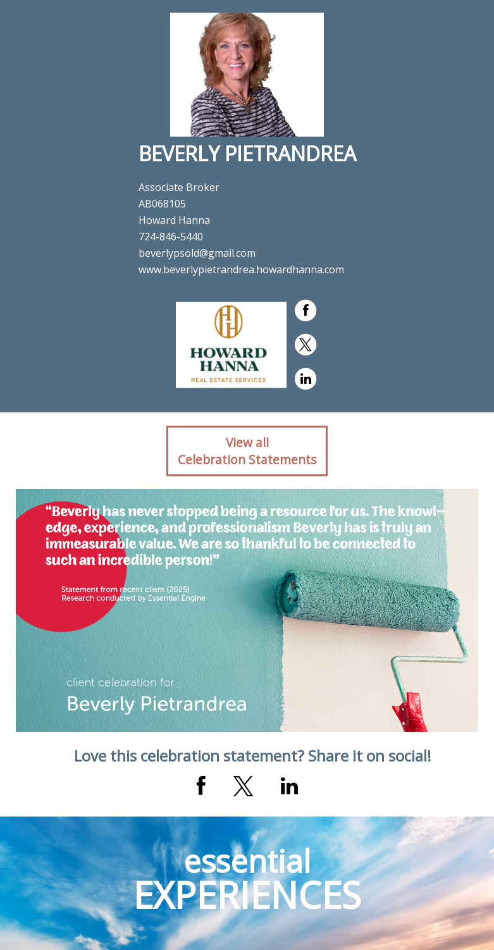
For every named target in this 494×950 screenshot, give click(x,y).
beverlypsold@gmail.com (197, 253)
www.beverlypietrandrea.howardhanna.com (241, 269)
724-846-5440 (171, 237)
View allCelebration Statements (247, 451)
